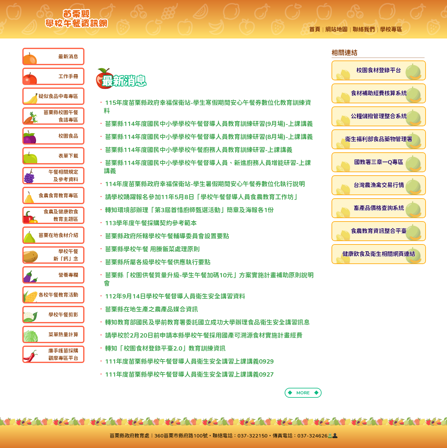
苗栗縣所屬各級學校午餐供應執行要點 (157, 262)
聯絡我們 (364, 29)
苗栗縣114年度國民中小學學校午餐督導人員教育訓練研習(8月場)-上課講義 (209, 136)
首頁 (314, 29)
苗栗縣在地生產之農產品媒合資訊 (151, 309)
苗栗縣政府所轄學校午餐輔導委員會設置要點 (167, 236)
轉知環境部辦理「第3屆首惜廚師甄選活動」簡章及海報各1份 (189, 209)
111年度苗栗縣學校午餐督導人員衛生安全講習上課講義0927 (189, 374)
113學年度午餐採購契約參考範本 (151, 222)
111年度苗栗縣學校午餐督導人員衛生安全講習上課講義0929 (189, 361)
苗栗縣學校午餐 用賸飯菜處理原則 (152, 249)
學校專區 (391, 29)
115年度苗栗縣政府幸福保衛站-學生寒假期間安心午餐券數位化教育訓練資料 (207, 106)
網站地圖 (336, 29)
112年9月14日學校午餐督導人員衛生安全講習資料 (175, 296)
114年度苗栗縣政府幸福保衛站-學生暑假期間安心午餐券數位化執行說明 (205, 183)
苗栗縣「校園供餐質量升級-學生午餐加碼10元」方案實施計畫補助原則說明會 (209, 279)
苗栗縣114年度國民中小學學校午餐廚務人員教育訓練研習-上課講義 (198, 149)
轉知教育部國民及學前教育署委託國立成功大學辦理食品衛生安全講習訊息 (207, 322)
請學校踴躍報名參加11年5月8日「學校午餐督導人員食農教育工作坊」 (202, 196)
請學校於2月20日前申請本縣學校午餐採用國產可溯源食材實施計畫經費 (203, 335)
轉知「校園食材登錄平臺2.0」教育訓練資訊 (165, 348)
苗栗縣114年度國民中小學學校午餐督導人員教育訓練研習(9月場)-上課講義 (209, 123)
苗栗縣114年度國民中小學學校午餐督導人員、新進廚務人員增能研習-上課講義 (207, 166)
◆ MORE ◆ (303, 392)
